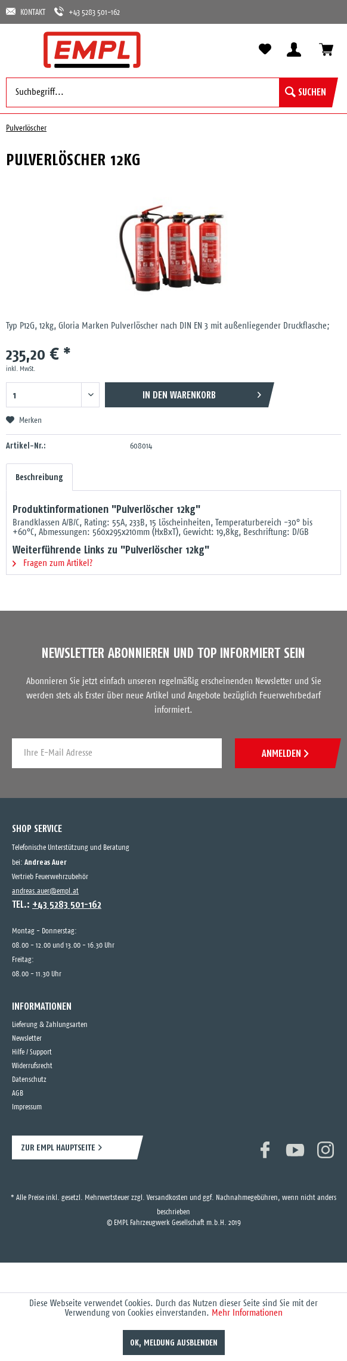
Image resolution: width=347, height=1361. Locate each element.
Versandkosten (167, 1198)
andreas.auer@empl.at (45, 891)
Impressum (27, 1107)
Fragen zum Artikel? (52, 563)
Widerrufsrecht (32, 1066)
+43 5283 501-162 (87, 12)
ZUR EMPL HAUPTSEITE (58, 1147)
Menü (21, 49)
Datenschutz (29, 1080)
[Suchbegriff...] (169, 92)
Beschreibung (39, 477)
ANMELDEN (285, 753)
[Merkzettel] (265, 49)
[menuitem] (21, 49)
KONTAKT (25, 12)
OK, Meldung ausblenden (174, 1342)
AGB (17, 1093)
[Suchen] (305, 92)
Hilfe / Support (32, 1052)
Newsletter (27, 1038)
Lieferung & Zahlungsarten (50, 1025)
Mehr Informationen (247, 1313)
